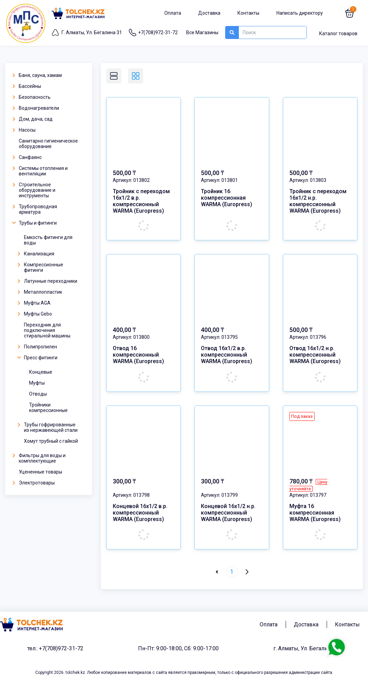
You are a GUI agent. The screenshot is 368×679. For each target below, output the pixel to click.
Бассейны (26, 86)
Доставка (209, 13)
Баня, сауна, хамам (37, 75)
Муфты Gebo (34, 314)
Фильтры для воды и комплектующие (39, 458)
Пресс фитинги (37, 357)
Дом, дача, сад (32, 119)
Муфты (37, 383)
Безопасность (31, 97)
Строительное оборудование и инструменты (33, 190)
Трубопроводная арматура (34, 209)
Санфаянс (27, 157)
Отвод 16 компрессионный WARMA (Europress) (138, 351)
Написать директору (299, 13)
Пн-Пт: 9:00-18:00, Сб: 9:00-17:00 (178, 637)
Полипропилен (37, 346)
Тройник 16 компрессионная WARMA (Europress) (226, 198)
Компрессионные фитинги (40, 267)
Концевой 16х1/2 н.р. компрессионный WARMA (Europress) (228, 505)
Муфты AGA (34, 303)
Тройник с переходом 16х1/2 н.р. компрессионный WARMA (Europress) (317, 201)
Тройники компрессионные (48, 407)
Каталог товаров (338, 33)
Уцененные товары (40, 472)
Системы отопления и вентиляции (40, 170)
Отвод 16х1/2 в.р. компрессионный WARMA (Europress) (226, 351)
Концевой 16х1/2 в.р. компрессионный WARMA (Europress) (140, 505)
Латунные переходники (47, 281)
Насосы (24, 130)
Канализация (35, 253)
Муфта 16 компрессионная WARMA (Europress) (315, 505)
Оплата (172, 13)
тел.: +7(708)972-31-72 (55, 637)
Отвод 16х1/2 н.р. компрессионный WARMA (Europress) (315, 351)
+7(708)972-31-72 (158, 32)
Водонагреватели (35, 108)
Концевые (40, 372)
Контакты (248, 13)
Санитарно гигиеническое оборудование (48, 143)
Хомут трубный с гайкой (51, 441)
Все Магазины (202, 32)
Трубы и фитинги (34, 223)
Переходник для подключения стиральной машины (47, 330)
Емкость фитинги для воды (48, 240)
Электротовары (33, 482)
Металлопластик (39, 292)
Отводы (38, 394)
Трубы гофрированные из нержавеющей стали (47, 427)
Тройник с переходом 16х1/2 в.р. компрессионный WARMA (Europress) (141, 201)
